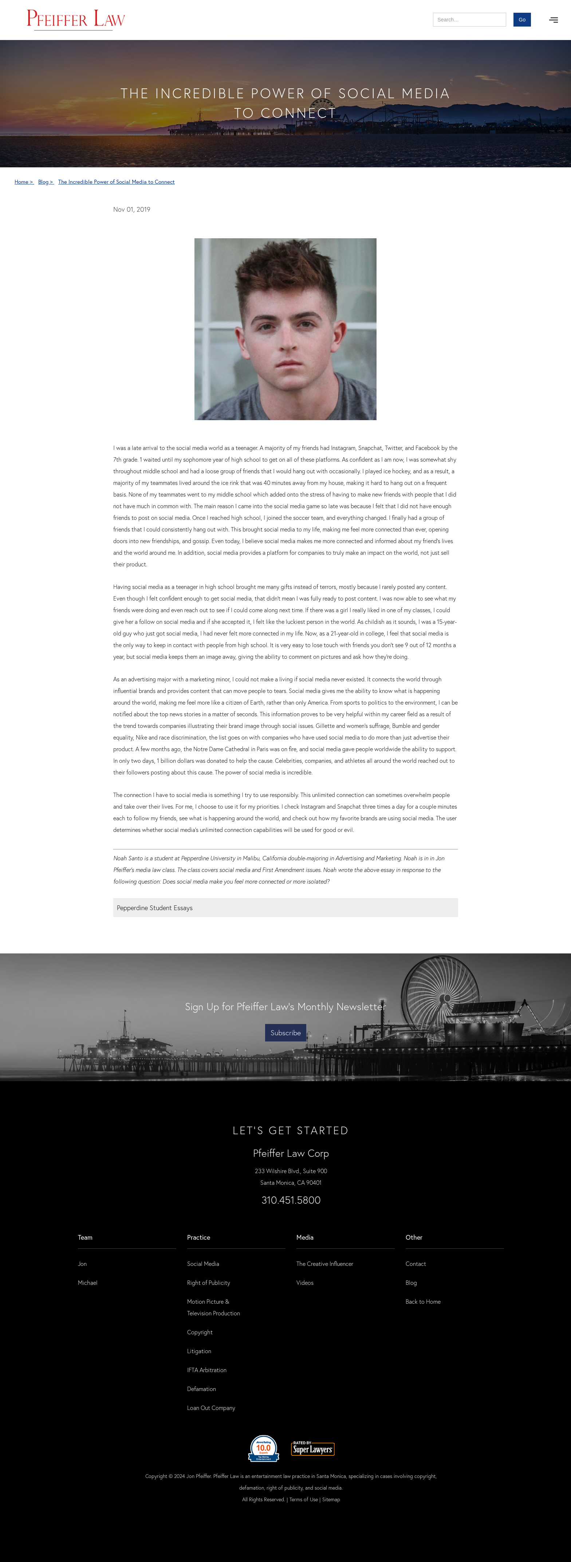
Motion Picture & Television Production (213, 1307)
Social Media (203, 1263)
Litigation (199, 1351)
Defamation (201, 1388)
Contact (416, 1263)
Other (414, 1237)
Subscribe (286, 1032)
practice (198, 1237)
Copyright (200, 1332)
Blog (411, 1282)
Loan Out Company (211, 1407)
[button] (553, 20)
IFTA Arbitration (207, 1370)
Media (305, 1237)
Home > (24, 181)
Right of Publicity (208, 1282)
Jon (82, 1263)
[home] (76, 20)
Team (85, 1237)
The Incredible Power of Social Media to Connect (116, 181)
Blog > (46, 181)
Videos (305, 1282)
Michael (88, 1282)
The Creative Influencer (324, 1263)
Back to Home (423, 1301)
